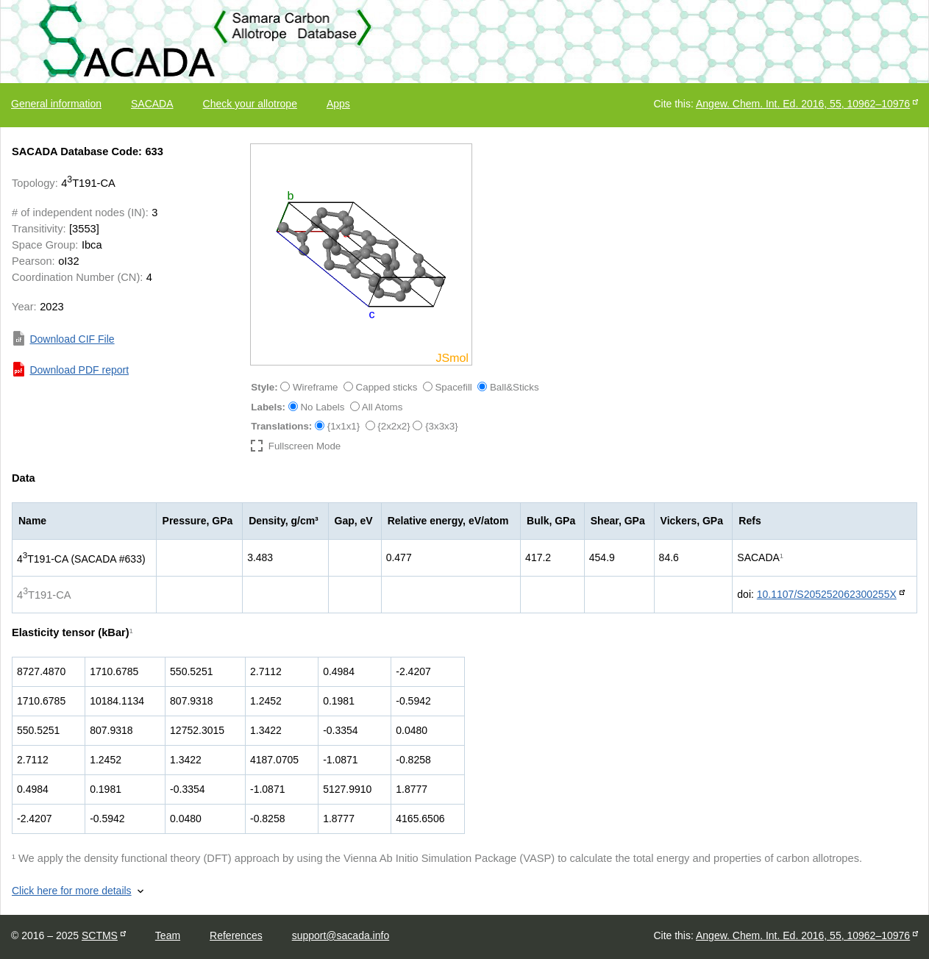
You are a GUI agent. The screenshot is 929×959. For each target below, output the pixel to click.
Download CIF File (71, 339)
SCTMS (100, 935)
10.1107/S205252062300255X (827, 594)
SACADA (152, 104)
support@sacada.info (341, 935)
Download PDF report (79, 370)
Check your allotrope (250, 104)
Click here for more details (72, 890)
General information (56, 104)
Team (167, 935)
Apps (338, 104)
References (236, 935)
